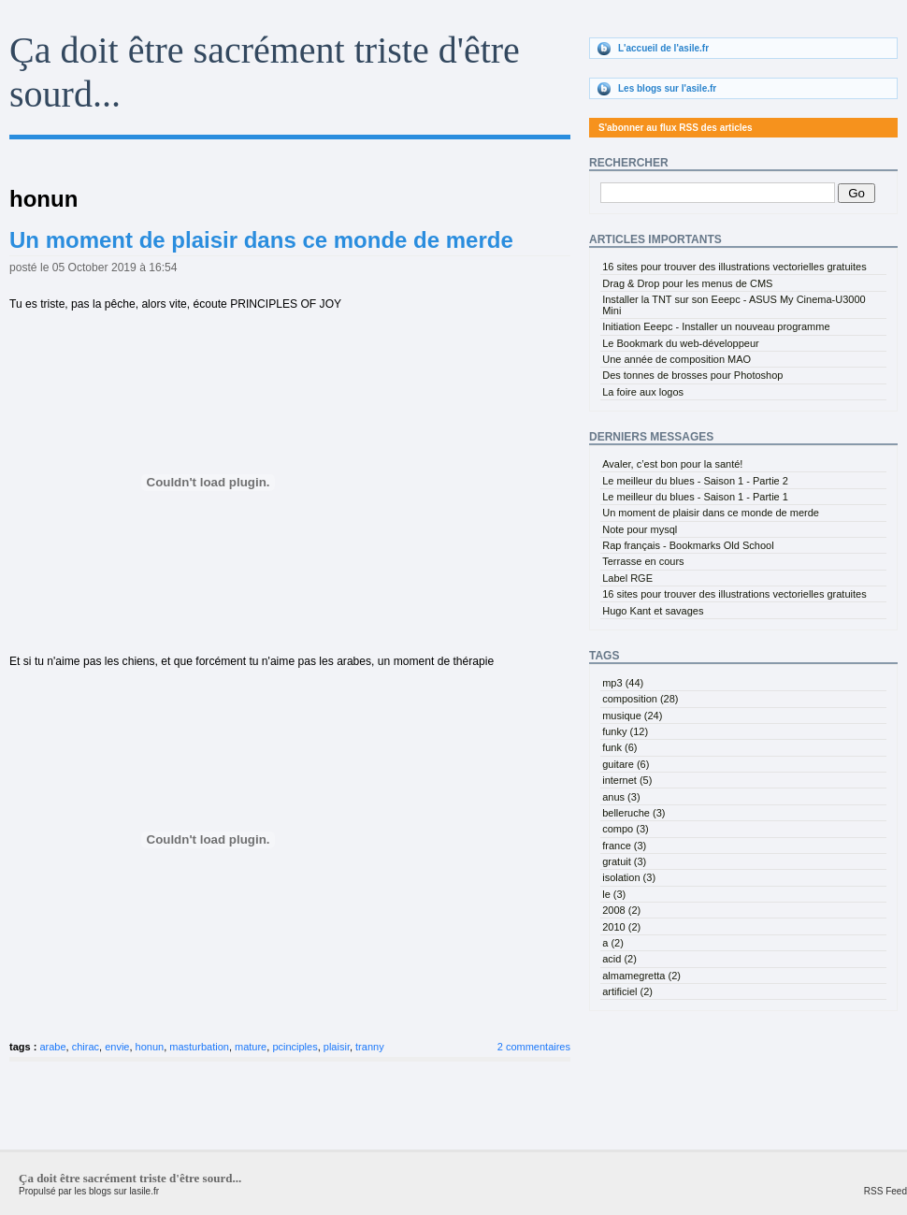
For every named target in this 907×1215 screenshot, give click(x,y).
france (624, 845)
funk (619, 747)
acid (619, 958)
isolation (628, 877)
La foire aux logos (643, 392)
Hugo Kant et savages (652, 610)
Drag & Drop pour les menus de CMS (687, 283)
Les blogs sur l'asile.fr (667, 88)
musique (632, 715)
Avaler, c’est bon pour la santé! (672, 464)
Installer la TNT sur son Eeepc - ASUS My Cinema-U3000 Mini (733, 305)
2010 (621, 927)
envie (117, 1046)
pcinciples (294, 1046)
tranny (369, 1046)
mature (250, 1046)
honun (150, 1046)
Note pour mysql (639, 529)
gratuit (624, 861)
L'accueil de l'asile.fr (663, 48)
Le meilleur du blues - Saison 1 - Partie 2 (695, 480)
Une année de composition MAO (676, 359)
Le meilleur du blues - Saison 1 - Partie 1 (695, 496)
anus (621, 797)
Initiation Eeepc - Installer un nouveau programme (715, 326)
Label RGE (627, 578)
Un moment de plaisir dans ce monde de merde (261, 240)
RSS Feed (885, 1191)
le (614, 894)
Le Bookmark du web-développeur (680, 343)
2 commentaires (533, 1046)
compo (625, 828)
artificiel (627, 991)
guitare (625, 764)
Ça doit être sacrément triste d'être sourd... (130, 1178)
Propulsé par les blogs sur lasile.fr (89, 1191)
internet (627, 780)
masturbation (199, 1046)
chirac (85, 1046)
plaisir (337, 1046)
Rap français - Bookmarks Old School (687, 545)
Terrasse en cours (643, 561)
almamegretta (641, 975)
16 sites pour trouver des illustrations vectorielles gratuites (734, 266)
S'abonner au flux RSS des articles (675, 128)
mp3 (622, 682)
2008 (621, 910)
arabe (52, 1046)
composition (640, 698)
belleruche (633, 812)
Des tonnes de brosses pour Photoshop (692, 375)
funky (625, 731)
